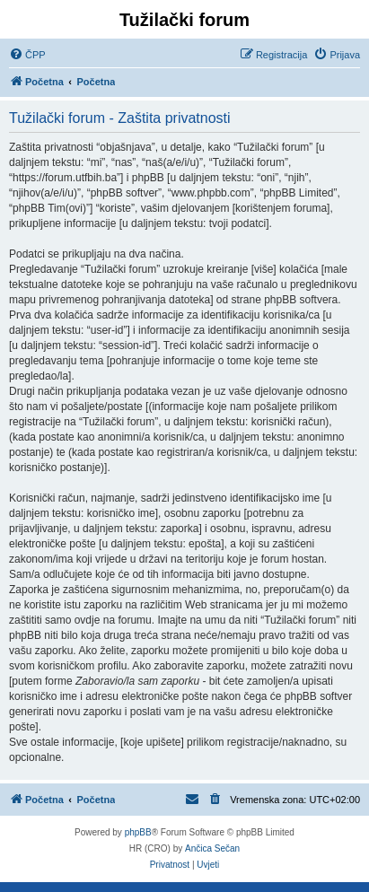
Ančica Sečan (212, 848)
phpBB (138, 832)
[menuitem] (27, 55)
